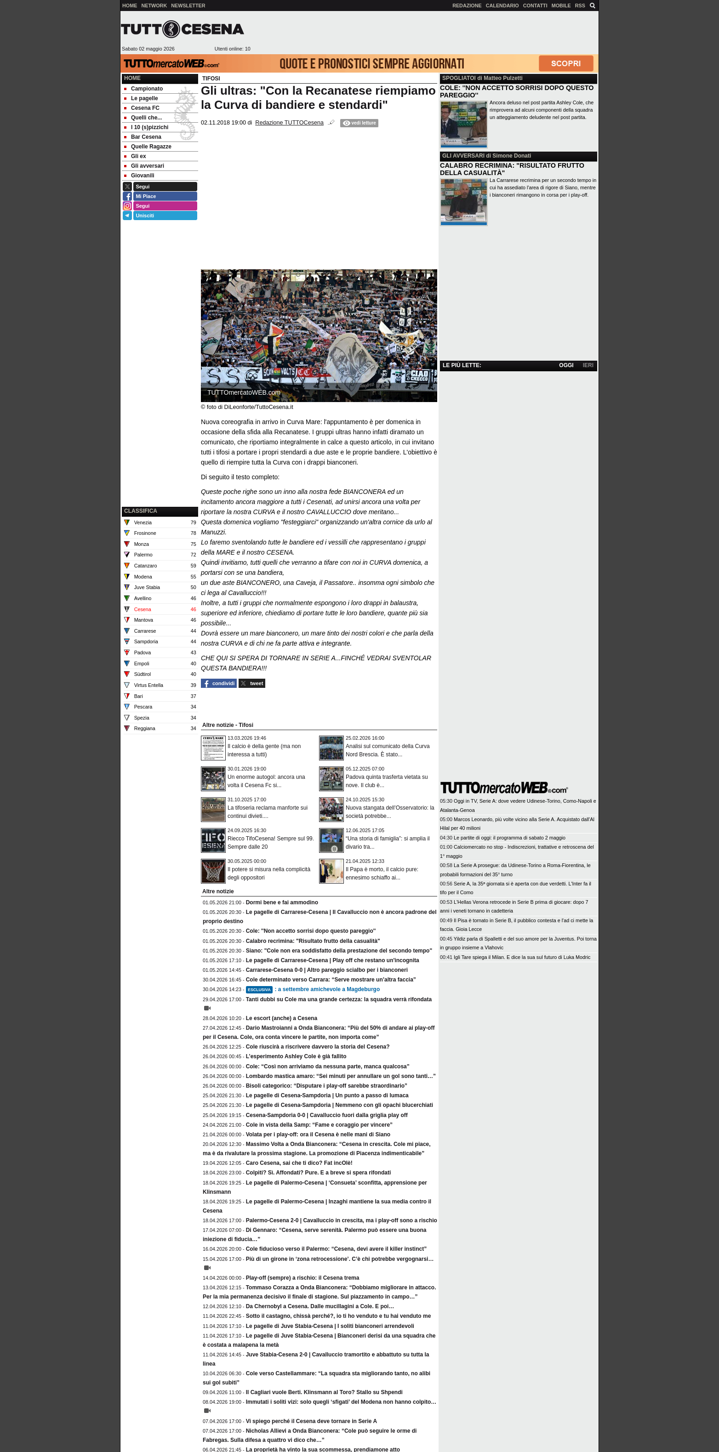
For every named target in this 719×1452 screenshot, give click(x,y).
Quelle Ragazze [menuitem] (147, 146)
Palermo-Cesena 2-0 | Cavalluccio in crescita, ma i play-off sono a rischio (341, 1220)
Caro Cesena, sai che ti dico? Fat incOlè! (299, 1163)
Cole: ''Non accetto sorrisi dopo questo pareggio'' (311, 931)
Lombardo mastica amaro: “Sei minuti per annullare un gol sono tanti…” (341, 1076)
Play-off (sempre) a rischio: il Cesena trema (303, 1278)
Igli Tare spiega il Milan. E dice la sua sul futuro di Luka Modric (522, 957)
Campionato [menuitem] (143, 88)
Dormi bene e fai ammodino (282, 902)
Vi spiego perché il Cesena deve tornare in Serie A (311, 1421)
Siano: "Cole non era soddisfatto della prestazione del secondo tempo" (339, 950)
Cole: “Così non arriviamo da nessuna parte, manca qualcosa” (328, 1066)
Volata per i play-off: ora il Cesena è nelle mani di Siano (318, 1134)
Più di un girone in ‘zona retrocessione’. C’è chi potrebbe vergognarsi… (340, 1259)
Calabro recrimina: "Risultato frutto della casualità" (313, 941)
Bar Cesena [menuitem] (142, 137)
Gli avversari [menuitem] (144, 166)
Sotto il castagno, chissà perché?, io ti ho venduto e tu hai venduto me (338, 1316)
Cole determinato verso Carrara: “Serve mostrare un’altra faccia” (331, 979)
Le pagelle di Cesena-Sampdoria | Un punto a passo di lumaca (327, 1095)
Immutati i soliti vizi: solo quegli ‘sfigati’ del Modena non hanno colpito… (341, 1402)
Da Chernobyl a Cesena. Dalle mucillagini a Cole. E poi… (320, 1306)
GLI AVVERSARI (463, 156)
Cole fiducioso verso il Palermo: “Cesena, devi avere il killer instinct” (336, 1249)
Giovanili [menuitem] (139, 175)
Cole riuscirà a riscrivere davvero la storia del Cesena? (318, 1047)
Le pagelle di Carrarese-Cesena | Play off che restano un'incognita (332, 960)
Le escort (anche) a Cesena (281, 1018)
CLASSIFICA (140, 511)
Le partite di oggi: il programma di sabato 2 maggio (509, 837)
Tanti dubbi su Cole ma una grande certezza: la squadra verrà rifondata (339, 999)
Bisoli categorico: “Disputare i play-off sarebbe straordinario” (326, 1086)
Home (132, 78)
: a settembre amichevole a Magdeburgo (313, 989)
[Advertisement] (424, 32)
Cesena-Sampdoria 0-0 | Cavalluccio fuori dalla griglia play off (327, 1115)
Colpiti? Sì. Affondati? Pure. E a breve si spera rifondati (318, 1172)
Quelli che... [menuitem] (143, 117)
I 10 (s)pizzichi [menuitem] (146, 127)
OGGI (566, 365)
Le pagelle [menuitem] (141, 98)
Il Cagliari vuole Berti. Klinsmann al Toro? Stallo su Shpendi (324, 1392)
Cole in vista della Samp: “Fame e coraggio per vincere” (319, 1125)
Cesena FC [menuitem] (142, 108)
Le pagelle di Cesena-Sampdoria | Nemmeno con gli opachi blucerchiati (339, 1105)
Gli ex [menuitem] (135, 156)
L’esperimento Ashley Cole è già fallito (296, 1056)
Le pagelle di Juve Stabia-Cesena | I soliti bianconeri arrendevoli (330, 1326)
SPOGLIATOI (459, 78)
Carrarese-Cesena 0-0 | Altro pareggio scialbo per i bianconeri (327, 970)
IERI (588, 365)
